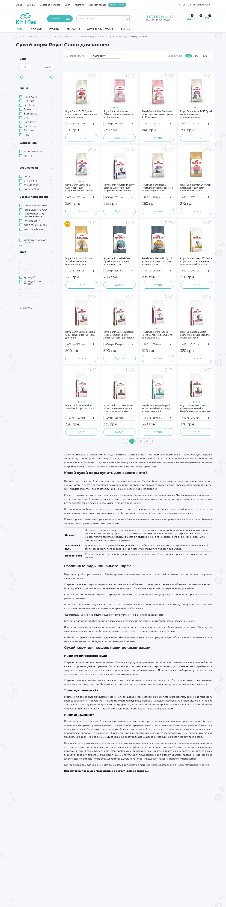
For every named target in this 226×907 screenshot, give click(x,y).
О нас (19, 5)
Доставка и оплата (50, 5)
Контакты (80, 5)
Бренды (30, 5)
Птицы (54, 29)
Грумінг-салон (117, 5)
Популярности (98, 56)
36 (196, 55)
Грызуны (73, 29)
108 (205, 55)
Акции (126, 29)
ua (184, 5)
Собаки (36, 29)
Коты (20, 29)
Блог (67, 5)
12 (189, 55)
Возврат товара (97, 5)
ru (180, 5)
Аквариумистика (100, 29)
